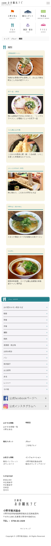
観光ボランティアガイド (36, 466)
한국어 (6, 492)
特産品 (28, 425)
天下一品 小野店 (13, 93)
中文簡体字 (8, 485)
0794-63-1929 (19, 523)
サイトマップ (25, 531)
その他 (6, 391)
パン (5, 360)
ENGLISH (7, 482)
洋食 (5, 328)
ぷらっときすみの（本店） (16, 170)
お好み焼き (8, 354)
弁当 (5, 379)
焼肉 (5, 341)
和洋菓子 (7, 366)
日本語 (6, 490)
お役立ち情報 (9, 459)
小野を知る (8, 432)
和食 (5, 322)
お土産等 (7, 372)
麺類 (5, 335)
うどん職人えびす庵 (15, 132)
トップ (6, 41)
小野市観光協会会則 (34, 464)
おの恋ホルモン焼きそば (13, 309)
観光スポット (9, 443)
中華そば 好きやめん (15, 208)
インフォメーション (34, 459)
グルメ (14, 41)
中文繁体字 (8, 487)
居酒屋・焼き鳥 (10, 347)
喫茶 (5, 316)
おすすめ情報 (9, 425)
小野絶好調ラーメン (14, 55)
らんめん (10, 253)
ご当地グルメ (31, 447)
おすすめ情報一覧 (10, 429)
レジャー (7, 385)
